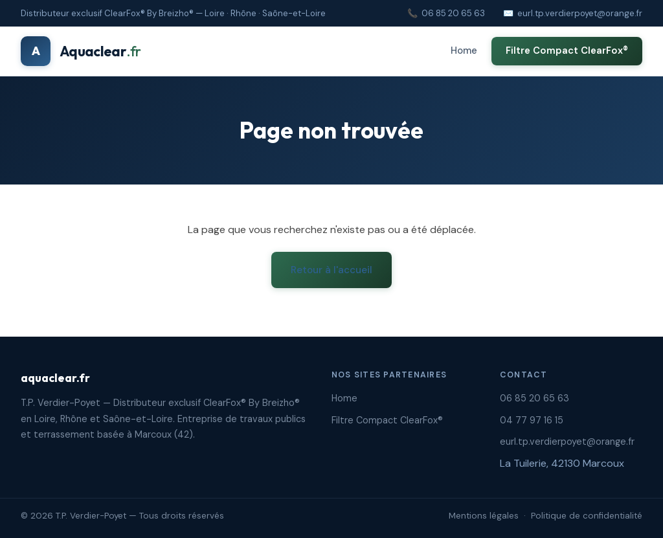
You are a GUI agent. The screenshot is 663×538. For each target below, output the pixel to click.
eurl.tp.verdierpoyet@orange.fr (579, 13)
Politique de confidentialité (586, 515)
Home (464, 50)
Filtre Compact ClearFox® (567, 50)
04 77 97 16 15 (531, 420)
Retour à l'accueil (331, 269)
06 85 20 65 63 (453, 13)
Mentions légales (484, 515)
